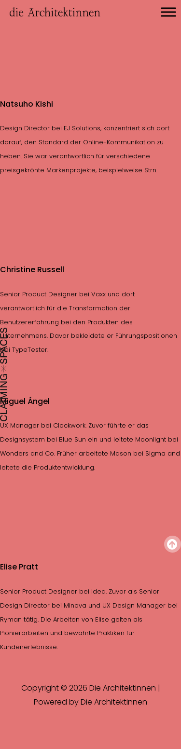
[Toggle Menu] (168, 11)
